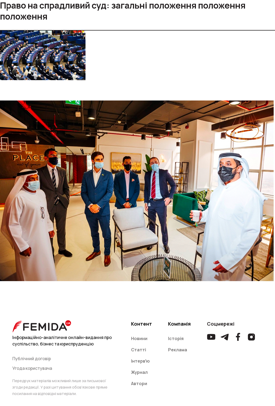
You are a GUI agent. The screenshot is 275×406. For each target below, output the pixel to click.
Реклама (177, 350)
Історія (176, 338)
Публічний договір (31, 359)
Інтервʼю (140, 361)
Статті (138, 350)
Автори (139, 383)
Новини (139, 338)
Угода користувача (32, 368)
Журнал (139, 372)
